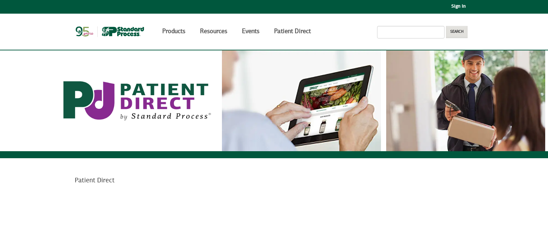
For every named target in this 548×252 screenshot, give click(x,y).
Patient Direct (293, 31)
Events (250, 31)
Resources (213, 31)
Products (173, 31)
